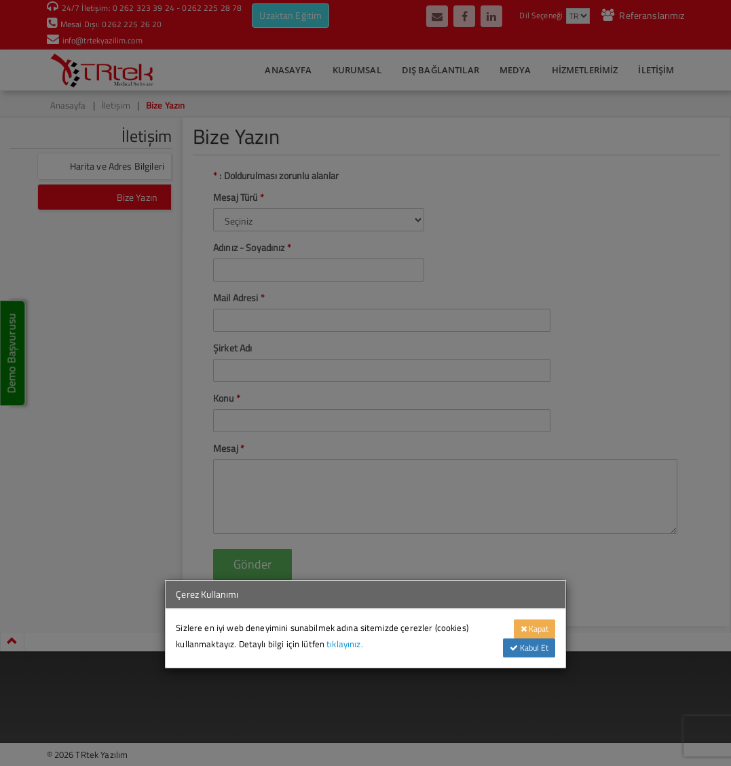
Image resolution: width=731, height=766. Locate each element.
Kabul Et (529, 647)
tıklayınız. (344, 644)
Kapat (534, 628)
